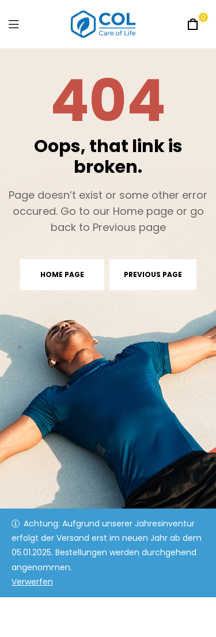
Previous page (153, 274)
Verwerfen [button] (32, 581)
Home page (62, 274)
